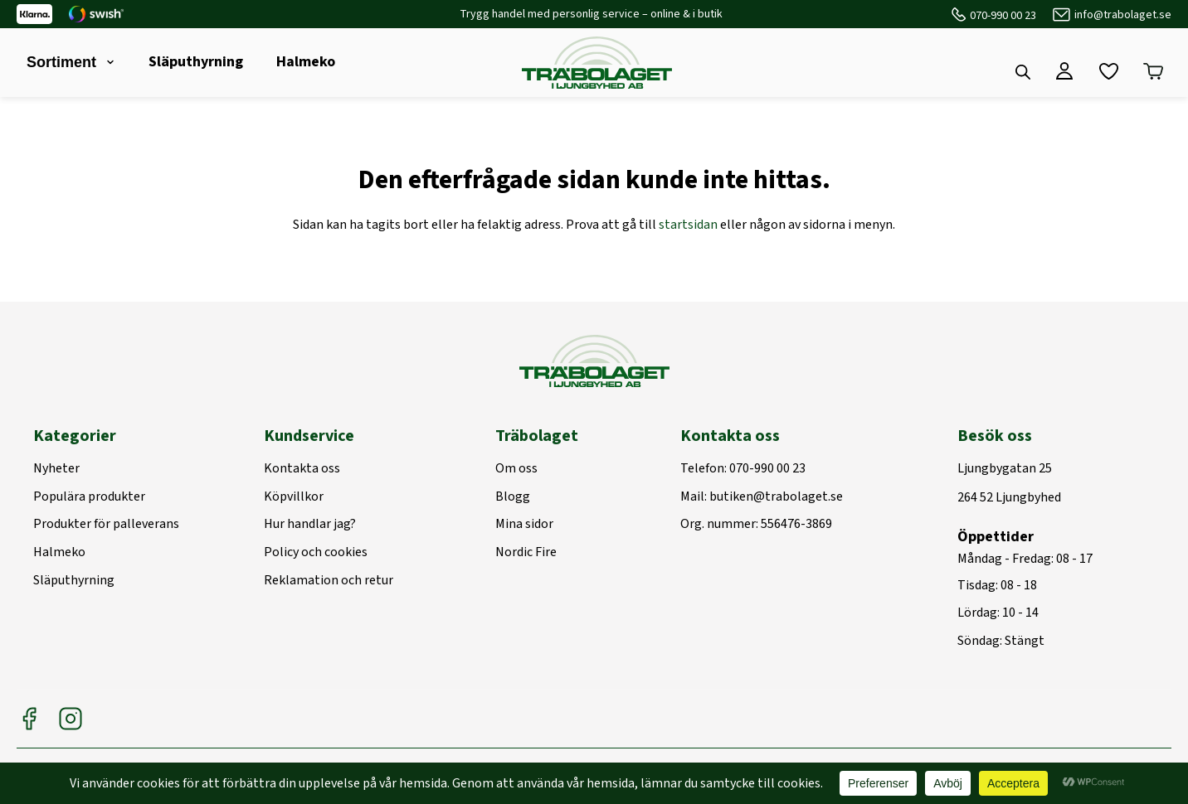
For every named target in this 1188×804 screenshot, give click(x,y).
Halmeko (305, 61)
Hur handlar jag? (310, 524)
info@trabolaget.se (1122, 15)
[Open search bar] (1023, 72)
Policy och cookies (316, 552)
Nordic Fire (526, 552)
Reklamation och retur (328, 581)
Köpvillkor (294, 497)
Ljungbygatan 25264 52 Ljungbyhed (1009, 484)
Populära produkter (89, 497)
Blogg (512, 497)
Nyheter (56, 469)
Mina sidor (524, 524)
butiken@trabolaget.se (776, 497)
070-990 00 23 (1003, 16)
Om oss (516, 469)
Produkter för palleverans (106, 524)
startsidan (688, 225)
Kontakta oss (302, 469)
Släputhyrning (195, 61)
